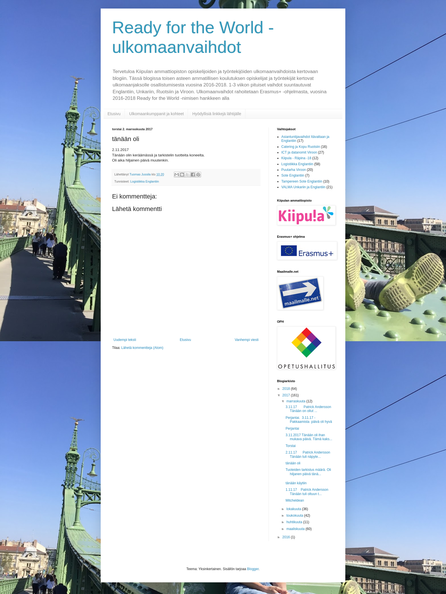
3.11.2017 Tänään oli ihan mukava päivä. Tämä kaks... (309, 437)
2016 (286, 537)
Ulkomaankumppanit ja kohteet (156, 113)
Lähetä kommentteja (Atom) (142, 348)
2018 (286, 389)
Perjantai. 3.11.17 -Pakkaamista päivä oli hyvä (309, 420)
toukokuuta (295, 516)
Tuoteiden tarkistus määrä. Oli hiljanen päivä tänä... (308, 472)
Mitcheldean (295, 500)
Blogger (253, 569)
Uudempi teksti (124, 340)
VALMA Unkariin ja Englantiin (303, 187)
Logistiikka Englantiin (144, 181)
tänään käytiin (296, 483)
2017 (286, 395)
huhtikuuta (294, 522)
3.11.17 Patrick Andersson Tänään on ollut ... (308, 409)
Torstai (291, 446)
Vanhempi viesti (247, 340)
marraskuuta (296, 401)
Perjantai (292, 429)
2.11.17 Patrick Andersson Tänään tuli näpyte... (308, 454)
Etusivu (114, 113)
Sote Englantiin (292, 175)
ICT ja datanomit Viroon (299, 152)
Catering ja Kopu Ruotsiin (300, 147)
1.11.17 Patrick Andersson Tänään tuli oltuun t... (307, 492)
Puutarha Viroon (293, 170)
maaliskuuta (295, 529)
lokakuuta (294, 509)
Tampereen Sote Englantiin (301, 181)
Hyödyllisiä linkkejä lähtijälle (216, 113)
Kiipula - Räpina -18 (296, 158)
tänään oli (293, 463)
